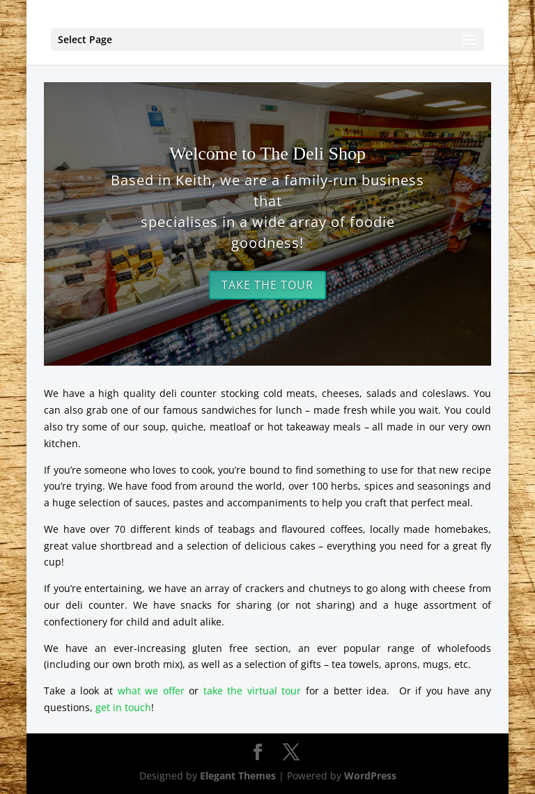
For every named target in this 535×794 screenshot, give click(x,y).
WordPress (370, 775)
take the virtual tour (252, 690)
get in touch (123, 707)
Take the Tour (267, 285)
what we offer (151, 690)
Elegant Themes (238, 775)
